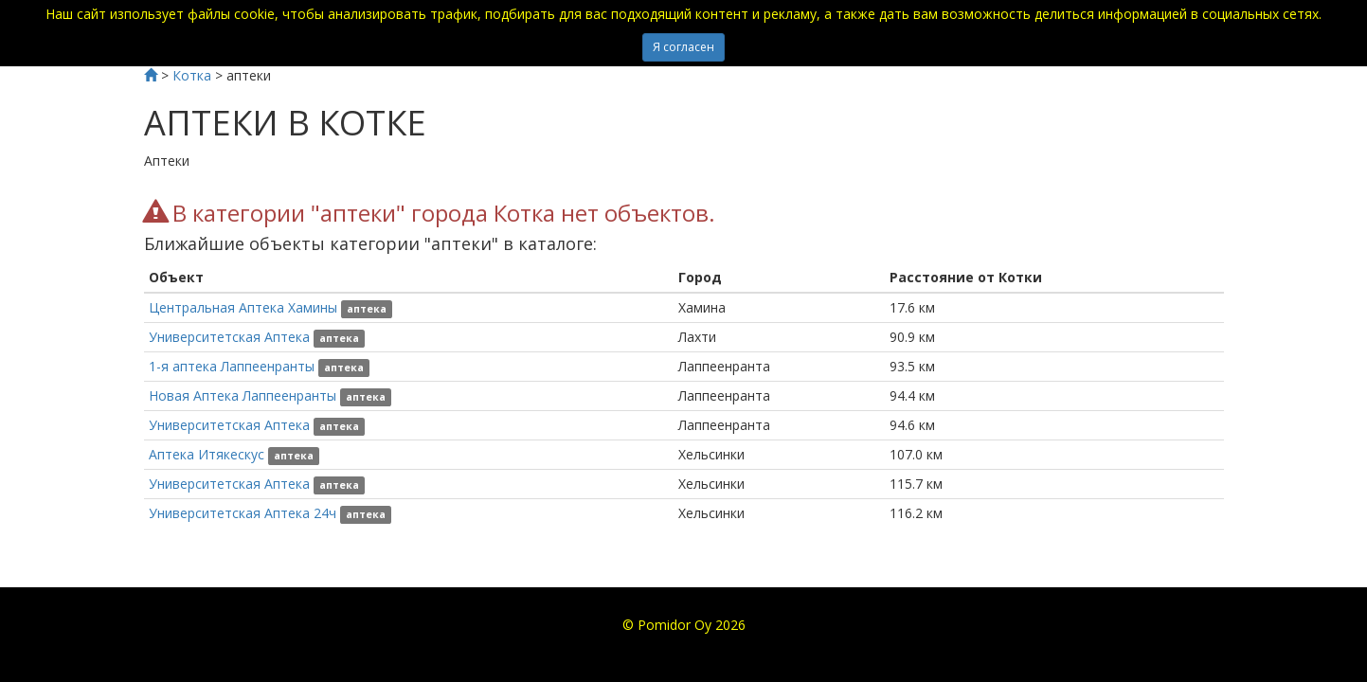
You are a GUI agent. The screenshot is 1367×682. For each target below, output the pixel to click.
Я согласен (683, 47)
